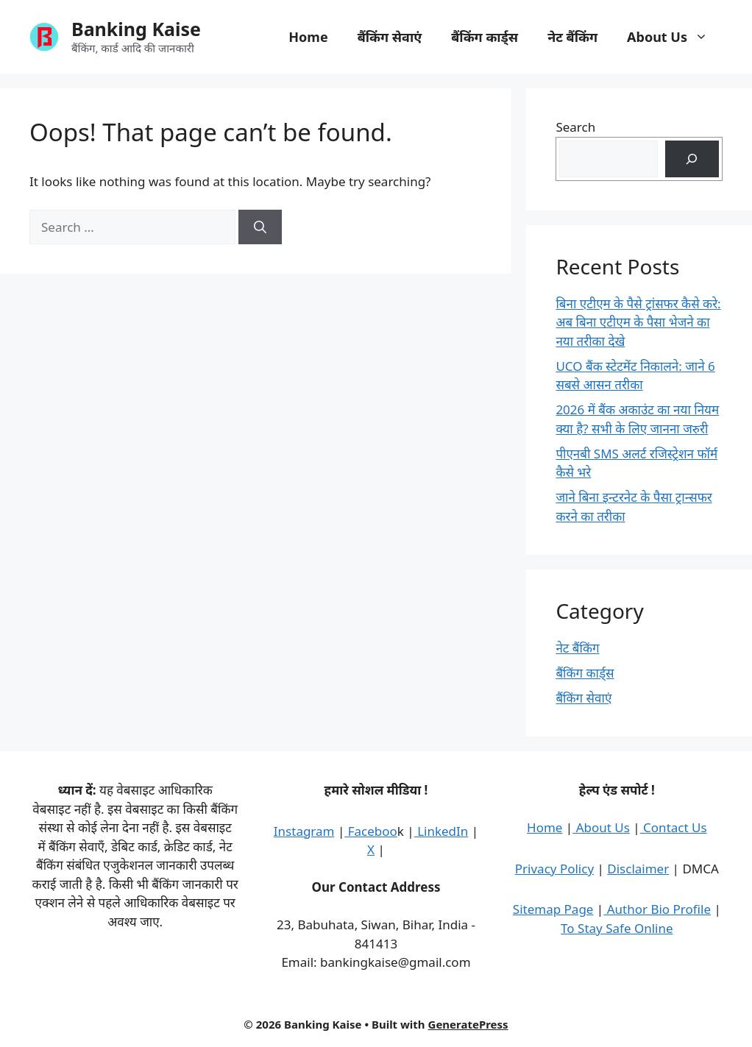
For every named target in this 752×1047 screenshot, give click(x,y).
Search (575, 126)
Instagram (304, 831)
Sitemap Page (553, 909)
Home (307, 37)
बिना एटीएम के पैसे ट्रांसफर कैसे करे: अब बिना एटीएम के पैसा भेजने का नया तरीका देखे (638, 322)
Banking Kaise (136, 28)
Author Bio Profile (657, 909)
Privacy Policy (554, 868)
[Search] (260, 227)
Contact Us (673, 827)
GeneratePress (468, 1024)
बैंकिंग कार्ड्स (484, 37)
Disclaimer (638, 868)
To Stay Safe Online (617, 928)
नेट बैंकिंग (572, 37)
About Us (675, 37)
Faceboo (370, 831)
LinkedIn (441, 831)
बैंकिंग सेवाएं (390, 37)
